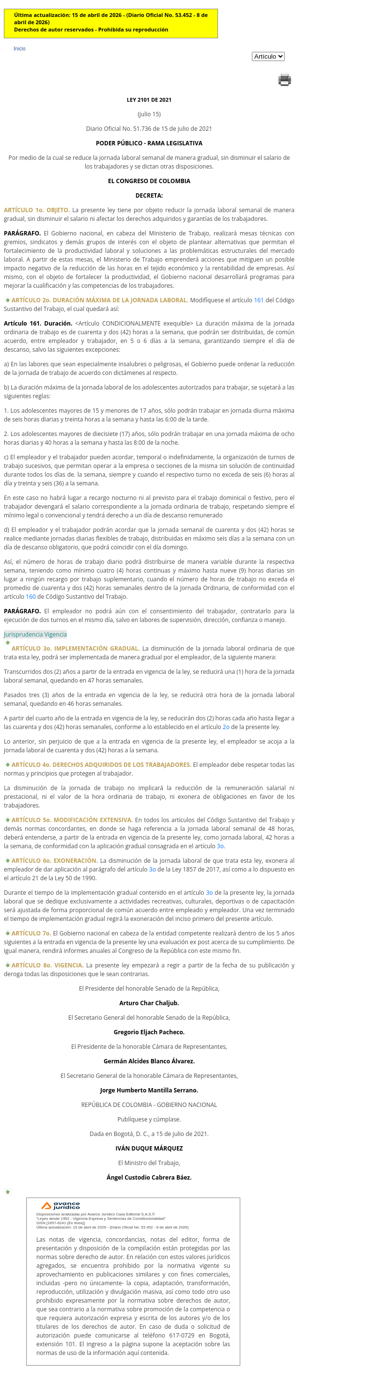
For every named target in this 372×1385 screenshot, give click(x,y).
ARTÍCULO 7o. (32, 933)
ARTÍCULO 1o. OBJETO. (38, 210)
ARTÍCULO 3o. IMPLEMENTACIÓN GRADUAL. (77, 648)
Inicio (20, 48)
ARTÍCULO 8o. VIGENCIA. (49, 965)
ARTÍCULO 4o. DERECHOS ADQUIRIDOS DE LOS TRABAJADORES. (102, 765)
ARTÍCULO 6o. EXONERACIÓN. (56, 860)
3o (220, 846)
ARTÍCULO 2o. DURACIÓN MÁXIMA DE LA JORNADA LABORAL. (101, 300)
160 (31, 596)
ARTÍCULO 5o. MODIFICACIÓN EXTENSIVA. (73, 820)
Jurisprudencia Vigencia (35, 634)
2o (226, 727)
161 (259, 300)
